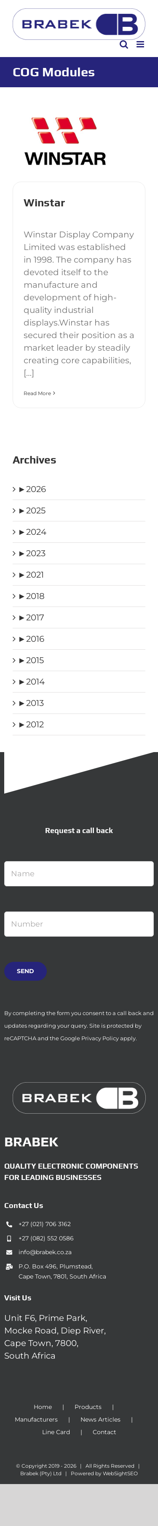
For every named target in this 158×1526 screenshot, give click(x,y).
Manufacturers (36, 1419)
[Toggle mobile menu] (141, 44)
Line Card (56, 1432)
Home (43, 1407)
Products (88, 1407)
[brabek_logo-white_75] (79, 1086)
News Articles (100, 1419)
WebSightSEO (120, 1473)
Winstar (44, 202)
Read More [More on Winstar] (37, 393)
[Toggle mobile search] (124, 44)
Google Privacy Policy (89, 1038)
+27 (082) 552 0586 (46, 1238)
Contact (104, 1432)
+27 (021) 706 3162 (45, 1224)
